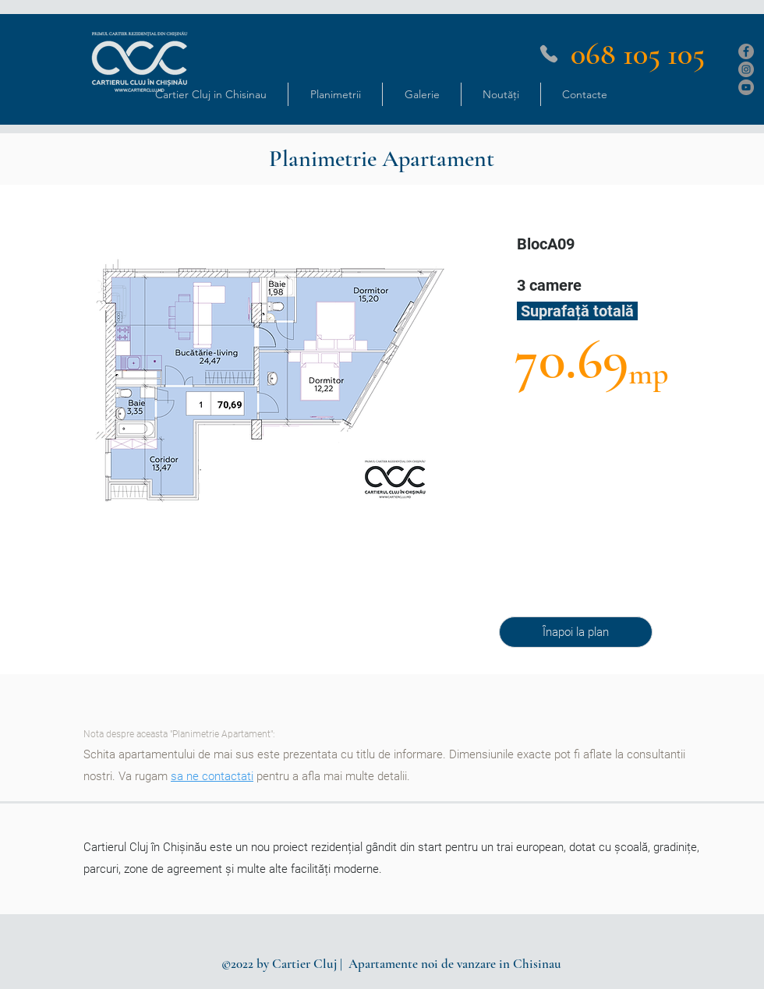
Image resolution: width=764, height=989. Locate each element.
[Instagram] (746, 69)
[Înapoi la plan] (576, 632)
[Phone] (549, 54)
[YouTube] (746, 87)
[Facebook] (746, 51)
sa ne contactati (212, 776)
